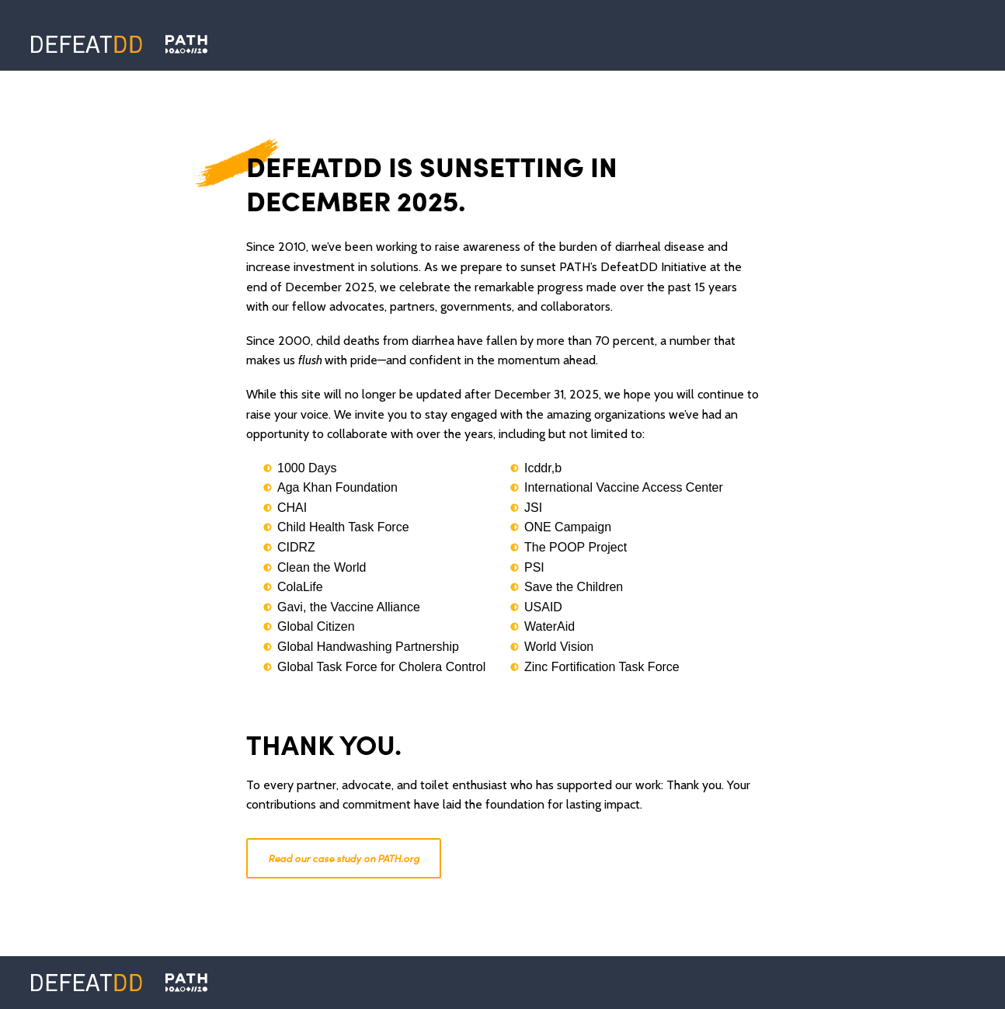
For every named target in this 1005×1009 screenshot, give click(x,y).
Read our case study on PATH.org (343, 858)
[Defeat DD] (86, 44)
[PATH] (186, 982)
